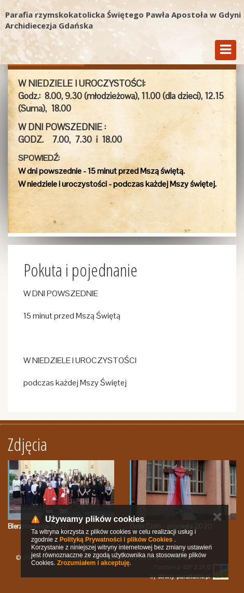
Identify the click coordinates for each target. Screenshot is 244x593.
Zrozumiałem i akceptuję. (94, 563)
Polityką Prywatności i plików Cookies (116, 539)
